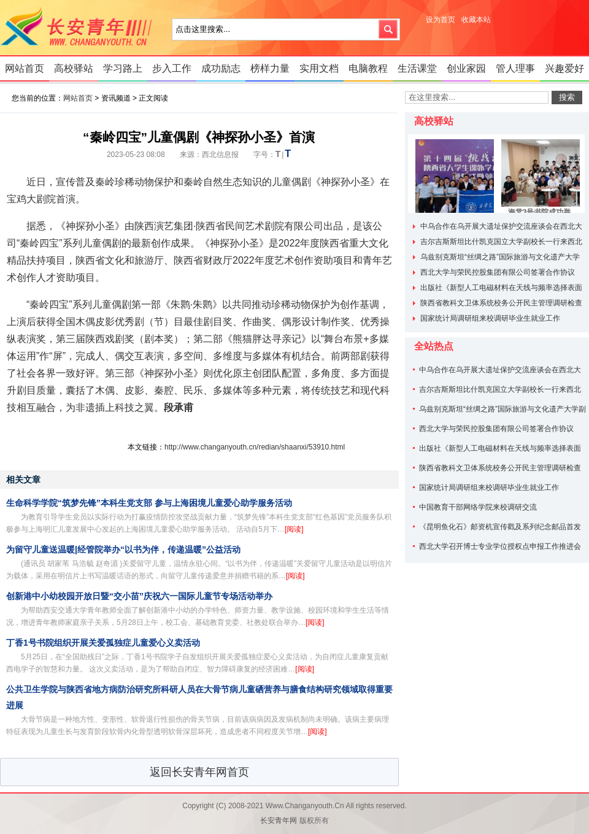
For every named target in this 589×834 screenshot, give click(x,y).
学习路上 (122, 68)
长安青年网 (80, 27)
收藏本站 (476, 19)
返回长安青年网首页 (199, 772)
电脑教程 (368, 68)
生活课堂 (417, 68)
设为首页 (440, 19)
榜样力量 (270, 68)
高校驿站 (73, 68)
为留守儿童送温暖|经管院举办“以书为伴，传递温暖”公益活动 (123, 549)
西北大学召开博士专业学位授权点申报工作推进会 (500, 546)
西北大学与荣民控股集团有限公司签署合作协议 (497, 272)
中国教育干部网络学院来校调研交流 (478, 507)
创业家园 (466, 68)
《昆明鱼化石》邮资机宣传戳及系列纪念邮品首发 (500, 526)
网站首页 (24, 68)
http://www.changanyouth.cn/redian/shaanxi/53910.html (254, 447)
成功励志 (221, 68)
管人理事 (515, 68)
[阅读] (294, 529)
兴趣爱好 (564, 68)
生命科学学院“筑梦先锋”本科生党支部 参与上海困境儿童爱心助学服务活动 (149, 503)
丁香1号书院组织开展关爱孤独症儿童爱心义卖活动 (103, 643)
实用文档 (319, 68)
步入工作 (171, 68)
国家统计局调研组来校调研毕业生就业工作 (490, 318)
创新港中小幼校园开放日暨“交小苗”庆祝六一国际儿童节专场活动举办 (139, 596)
